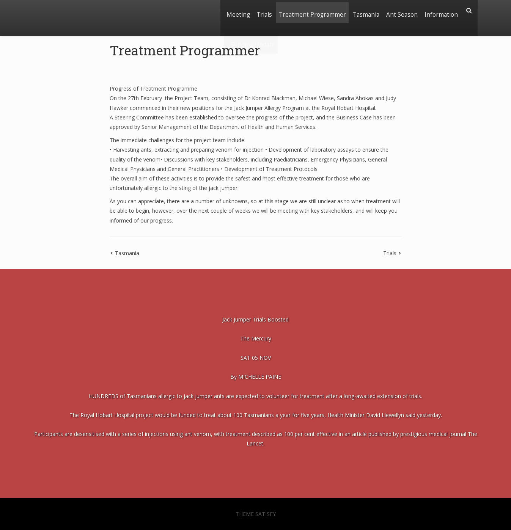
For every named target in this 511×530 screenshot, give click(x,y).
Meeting (225, 10)
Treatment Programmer (304, 10)
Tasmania (360, 10)
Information (440, 10)
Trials (254, 10)
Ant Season (398, 10)
